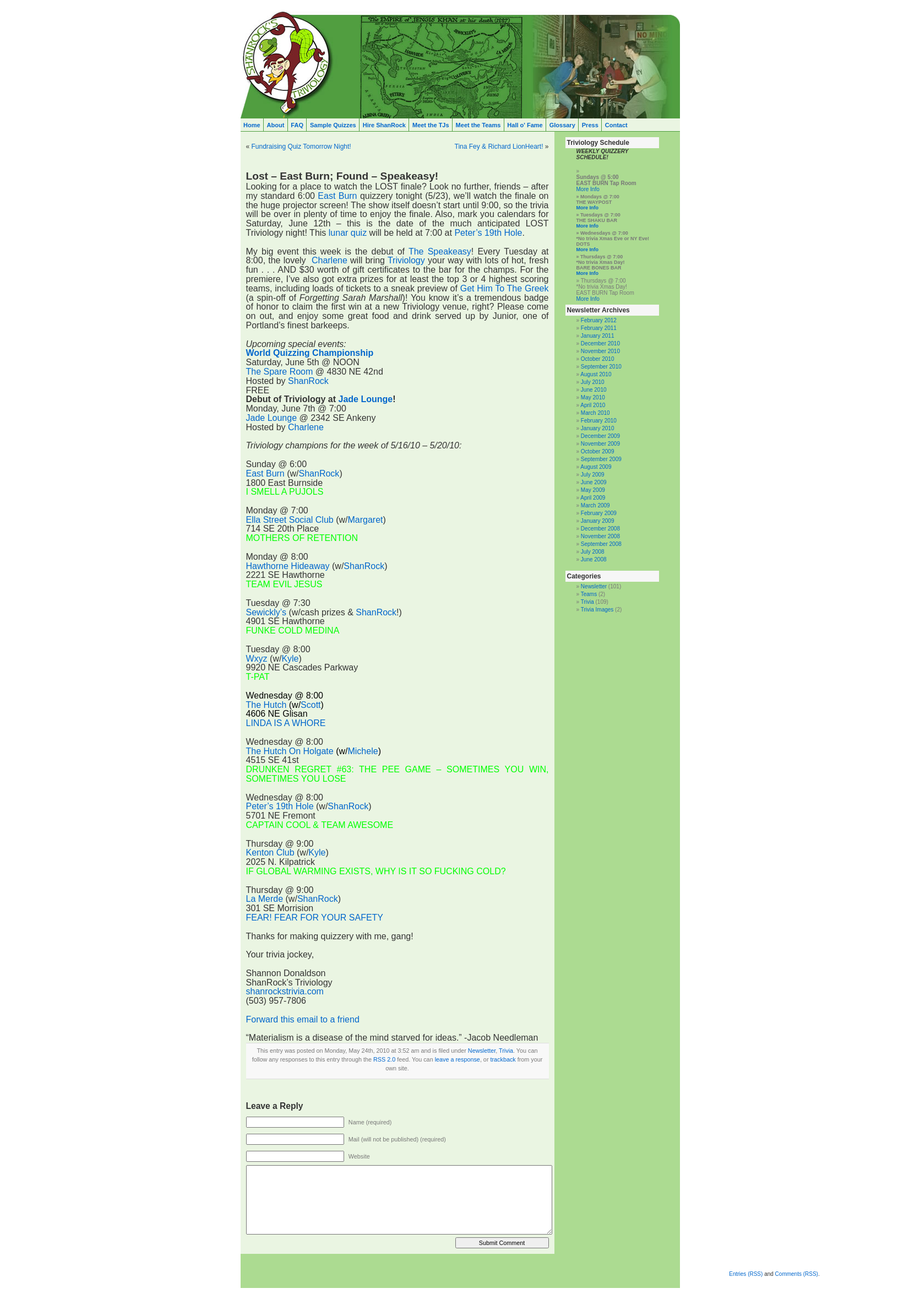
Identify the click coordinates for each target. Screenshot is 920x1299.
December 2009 (600, 436)
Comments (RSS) (796, 1274)
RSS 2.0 (384, 1059)
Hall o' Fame (524, 125)
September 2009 (601, 459)
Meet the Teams (478, 125)
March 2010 (595, 413)
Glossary (562, 125)
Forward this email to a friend (303, 1019)
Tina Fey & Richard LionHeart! (499, 146)
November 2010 (600, 351)
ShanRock (308, 381)
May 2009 (593, 490)
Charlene (329, 260)
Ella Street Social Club (290, 519)
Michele (362, 751)
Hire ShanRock (384, 125)
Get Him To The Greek (504, 288)
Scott (310, 705)
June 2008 (594, 559)
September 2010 (601, 367)
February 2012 (599, 320)
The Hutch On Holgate (290, 751)
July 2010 (593, 382)
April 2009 (592, 498)
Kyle (289, 658)
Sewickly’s (266, 612)
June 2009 (594, 482)
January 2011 (597, 336)
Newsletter (482, 1050)
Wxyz (257, 658)
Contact (616, 125)
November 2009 (600, 444)
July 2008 (593, 552)
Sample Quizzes (333, 125)
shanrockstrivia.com (285, 991)
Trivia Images (597, 610)
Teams (589, 594)
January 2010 (597, 428)
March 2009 (595, 505)
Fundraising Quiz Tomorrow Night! (301, 146)
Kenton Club (270, 852)
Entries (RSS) (746, 1274)
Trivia (506, 1050)
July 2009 (593, 475)
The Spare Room (279, 371)
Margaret (365, 519)
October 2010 (597, 359)
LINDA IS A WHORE (286, 723)
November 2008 (600, 536)
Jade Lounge (366, 399)
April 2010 (592, 405)
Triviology (406, 260)
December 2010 (600, 343)
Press (590, 125)
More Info (588, 189)
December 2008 (600, 529)
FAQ (297, 125)
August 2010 (595, 374)
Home (251, 125)
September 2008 (601, 544)
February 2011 (599, 328)
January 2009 (597, 521)
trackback (502, 1059)
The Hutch (266, 705)
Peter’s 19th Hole (488, 232)
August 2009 (595, 467)
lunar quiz (348, 232)
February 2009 (599, 513)
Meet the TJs (430, 125)
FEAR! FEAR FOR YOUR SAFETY (315, 917)
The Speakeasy (440, 251)
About (276, 125)
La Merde (265, 898)
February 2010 (599, 421)
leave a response (457, 1059)
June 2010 (594, 390)
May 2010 (593, 397)
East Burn (337, 196)
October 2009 (597, 451)
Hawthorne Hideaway (288, 566)
